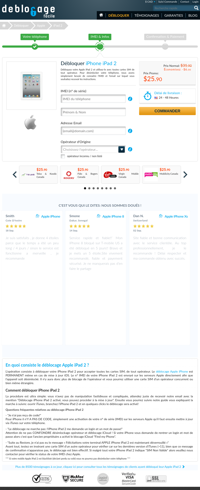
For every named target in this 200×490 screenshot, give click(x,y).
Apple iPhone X (114, 462)
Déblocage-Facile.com (100, 428)
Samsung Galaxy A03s (117, 455)
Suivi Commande (167, 1)
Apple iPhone (55, 216)
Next (185, 174)
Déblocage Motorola (14, 452)
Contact (184, 1)
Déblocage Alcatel (13, 465)
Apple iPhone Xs (180, 216)
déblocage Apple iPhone (172, 302)
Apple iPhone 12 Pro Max (119, 459)
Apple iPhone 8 (117, 216)
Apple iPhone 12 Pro (117, 446)
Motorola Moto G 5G (117, 449)
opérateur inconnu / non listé (84, 156)
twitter (186, 485)
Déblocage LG (11, 455)
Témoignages (146, 15)
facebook (177, 485)
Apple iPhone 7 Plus (116, 468)
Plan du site (172, 458)
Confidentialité (173, 455)
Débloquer (118, 15)
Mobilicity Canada (169, 173)
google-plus (194, 485)
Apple (41, 26)
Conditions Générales (177, 452)
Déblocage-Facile (28, 11)
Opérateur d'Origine (76, 142)
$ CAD (149, 1)
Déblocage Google (13, 462)
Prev (15, 174)
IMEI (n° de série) (73, 91)
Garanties (173, 15)
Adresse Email (71, 123)
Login (196, 1)
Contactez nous (174, 449)
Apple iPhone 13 (115, 465)
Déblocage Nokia (12, 459)
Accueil (101, 15)
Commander (167, 111)
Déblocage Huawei (13, 468)
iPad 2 (57, 26)
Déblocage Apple (12, 446)
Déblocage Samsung (14, 449)
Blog (192, 15)
